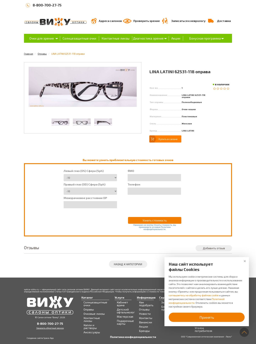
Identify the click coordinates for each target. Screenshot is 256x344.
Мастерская (125, 316)
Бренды (144, 330)
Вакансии (145, 322)
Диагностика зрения (148, 38)
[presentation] (155, 203)
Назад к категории (128, 264)
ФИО (131, 170)
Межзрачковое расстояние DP (85, 197)
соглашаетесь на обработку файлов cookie (194, 295)
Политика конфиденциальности (133, 336)
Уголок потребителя (203, 329)
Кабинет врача (122, 304)
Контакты (145, 318)
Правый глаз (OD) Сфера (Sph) (84, 184)
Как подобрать (146, 304)
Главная (28, 53)
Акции (175, 38)
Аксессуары (92, 332)
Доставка (224, 20)
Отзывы (144, 309)
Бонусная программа (205, 38)
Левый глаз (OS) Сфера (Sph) (84, 170)
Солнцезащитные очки (79, 38)
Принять (206, 317)
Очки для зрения (41, 38)
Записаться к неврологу (188, 20)
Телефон (134, 184)
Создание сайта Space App (40, 338)
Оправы (42, 53)
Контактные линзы (115, 38)
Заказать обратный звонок (50, 328)
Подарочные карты (125, 322)
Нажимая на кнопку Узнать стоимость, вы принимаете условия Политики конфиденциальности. (154, 227)
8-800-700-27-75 (47, 5)
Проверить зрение (146, 20)
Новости (145, 313)
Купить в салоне (168, 139)
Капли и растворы (90, 326)
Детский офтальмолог (126, 311)
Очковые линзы (94, 313)
